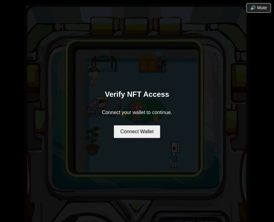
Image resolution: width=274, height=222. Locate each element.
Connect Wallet (137, 131)
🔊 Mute (258, 7)
